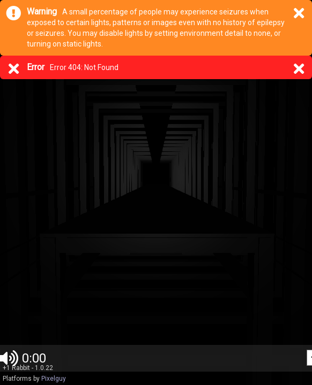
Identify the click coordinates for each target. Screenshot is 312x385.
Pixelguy (53, 378)
